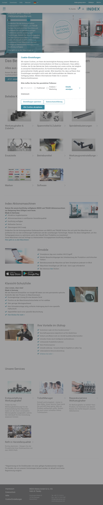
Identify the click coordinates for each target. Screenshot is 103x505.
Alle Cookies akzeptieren (32, 107)
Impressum (25, 94)
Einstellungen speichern (32, 102)
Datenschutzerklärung (54, 102)
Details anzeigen (73, 88)
